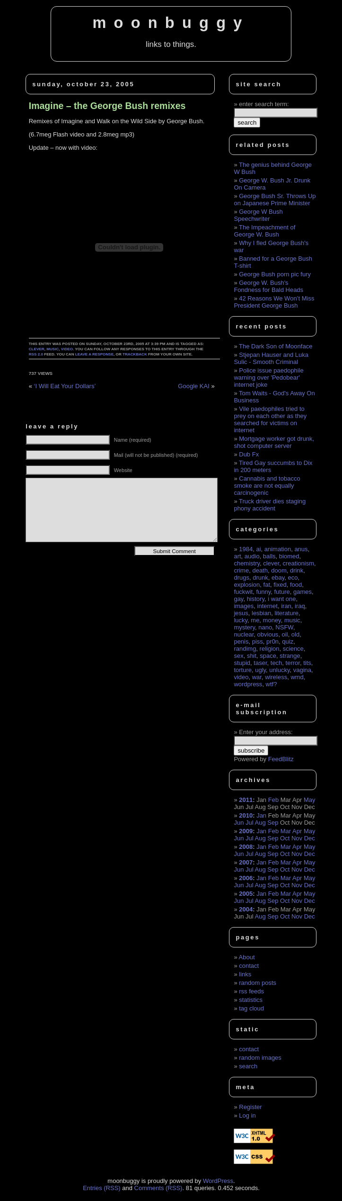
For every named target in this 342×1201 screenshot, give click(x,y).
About (247, 957)
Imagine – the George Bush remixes (107, 105)
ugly (260, 669)
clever (36, 349)
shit (251, 655)
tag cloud (251, 1008)
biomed (289, 556)
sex (238, 655)
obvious (268, 634)
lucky (240, 620)
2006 (246, 878)
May (310, 799)
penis (241, 641)
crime (241, 570)
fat (266, 584)
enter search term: (264, 104)
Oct (284, 838)
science (293, 648)
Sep (272, 822)
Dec (309, 838)
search (248, 1066)
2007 (246, 862)
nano (265, 627)
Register (250, 1106)
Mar (286, 831)
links (245, 974)
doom (279, 570)
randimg (245, 648)
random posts (257, 982)
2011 (246, 799)
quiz (287, 641)
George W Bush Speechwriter (258, 215)
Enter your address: (265, 732)
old (295, 634)
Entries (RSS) (101, 1188)
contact (249, 965)
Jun (239, 822)
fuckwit (243, 591)
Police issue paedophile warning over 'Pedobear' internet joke (268, 377)
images (244, 606)
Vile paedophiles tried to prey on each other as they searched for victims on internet (270, 419)
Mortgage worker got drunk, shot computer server (274, 442)
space (268, 655)
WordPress (218, 1180)
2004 (246, 909)
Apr (297, 831)
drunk (260, 577)
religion (270, 648)
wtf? (271, 684)
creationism (298, 563)
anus (300, 549)
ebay (278, 577)
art (237, 556)
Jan (261, 815)
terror (293, 662)
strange (290, 655)
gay (238, 598)
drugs (241, 577)
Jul (250, 822)
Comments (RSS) (158, 1188)
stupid (242, 662)
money (272, 620)
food (296, 584)
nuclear (244, 634)
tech (276, 662)
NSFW (284, 627)
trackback (135, 354)
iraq (300, 606)
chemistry (247, 563)
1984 (246, 549)
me (255, 620)
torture (243, 669)
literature (286, 613)
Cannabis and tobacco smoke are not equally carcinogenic (267, 485)
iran (286, 606)
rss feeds (251, 991)
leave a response (94, 354)
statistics (251, 999)
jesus (241, 613)
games (302, 591)
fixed (279, 584)
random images (260, 1057)
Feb (273, 799)
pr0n (272, 641)
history (255, 598)
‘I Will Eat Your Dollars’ (65, 386)
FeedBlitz (281, 759)
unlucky (279, 669)
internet (267, 606)
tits (307, 662)
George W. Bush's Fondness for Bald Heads (268, 286)
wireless (276, 677)
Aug (260, 822)
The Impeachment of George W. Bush (264, 231)
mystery (244, 627)
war (257, 677)
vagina (302, 669)
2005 (246, 893)
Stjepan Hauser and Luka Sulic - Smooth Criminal (271, 358)
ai (258, 549)
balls (269, 556)
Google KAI (194, 386)
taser (260, 662)
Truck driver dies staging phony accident (270, 505)
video (67, 349)
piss (257, 641)
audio (252, 556)
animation (277, 549)
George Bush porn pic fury (275, 274)
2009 (246, 831)
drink (296, 570)
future (281, 591)
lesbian (261, 613)
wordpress (248, 684)
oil (285, 634)
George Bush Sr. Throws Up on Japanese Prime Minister (275, 199)
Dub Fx (249, 454)
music (52, 349)
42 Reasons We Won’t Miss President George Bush (274, 302)
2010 (246, 815)
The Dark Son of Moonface (275, 346)
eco (293, 577)
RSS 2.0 (36, 354)
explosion (247, 584)
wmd (296, 677)
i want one (282, 598)
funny (263, 591)
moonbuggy (170, 22)
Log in (247, 1115)
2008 (246, 846)
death (260, 570)
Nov (296, 838)
